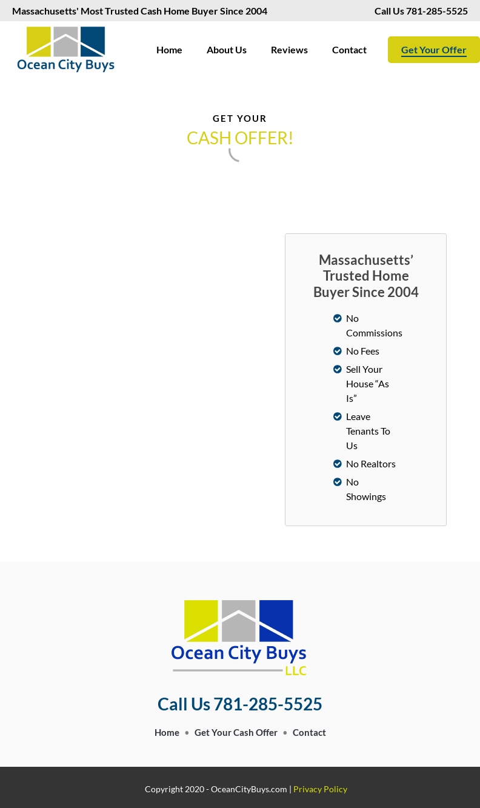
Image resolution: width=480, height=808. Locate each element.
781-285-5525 (444, 10)
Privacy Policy (320, 789)
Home (169, 49)
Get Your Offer (434, 49)
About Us (227, 49)
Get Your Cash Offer (236, 732)
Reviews (289, 49)
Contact (349, 49)
